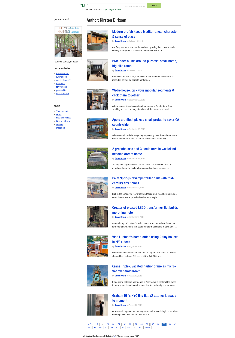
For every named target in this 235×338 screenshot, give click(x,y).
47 (117, 327)
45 (106, 327)
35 (141, 324)
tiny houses (61, 87)
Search (154, 5)
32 (125, 324)
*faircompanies (63, 111)
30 (113, 324)
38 (158, 324)
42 (89, 327)
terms (58, 114)
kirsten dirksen (63, 121)
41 (175, 324)
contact (59, 124)
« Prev (90, 324)
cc (114, 336)
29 (108, 324)
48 (123, 327)
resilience (60, 83)
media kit (60, 128)
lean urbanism (62, 93)
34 (136, 324)
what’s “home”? (63, 80)
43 (95, 327)
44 (100, 327)
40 (170, 324)
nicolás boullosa (63, 118)
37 (153, 324)
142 (139, 327)
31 (119, 324)
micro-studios (62, 73)
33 (130, 324)
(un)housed (61, 77)
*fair (84, 6)
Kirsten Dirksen (120, 41)
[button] (97, 41)
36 (147, 324)
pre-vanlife (61, 90)
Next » (147, 327)
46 (112, 327)
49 (129, 327)
